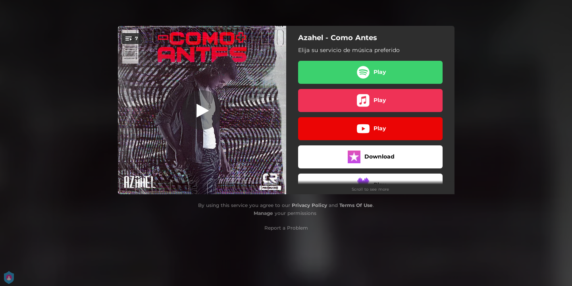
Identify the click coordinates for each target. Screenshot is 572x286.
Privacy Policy (309, 205)
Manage (263, 213)
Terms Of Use (356, 205)
